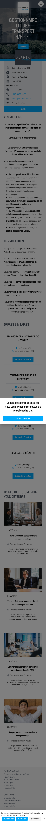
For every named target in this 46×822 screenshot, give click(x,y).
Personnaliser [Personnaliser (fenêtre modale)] (35, 818)
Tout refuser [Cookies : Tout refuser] (21, 818)
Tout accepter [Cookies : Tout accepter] (8, 818)
